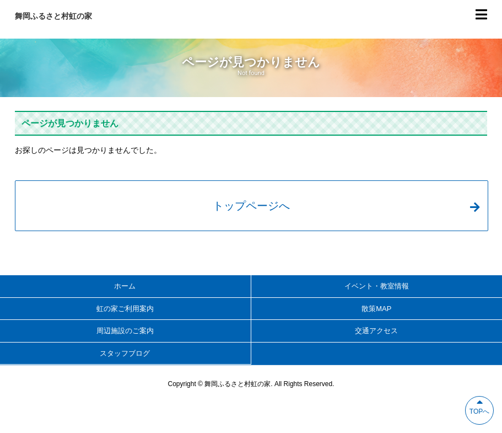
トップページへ (346, 206)
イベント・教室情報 (376, 286)
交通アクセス (376, 331)
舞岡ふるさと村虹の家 (53, 16)
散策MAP (376, 308)
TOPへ (479, 406)
